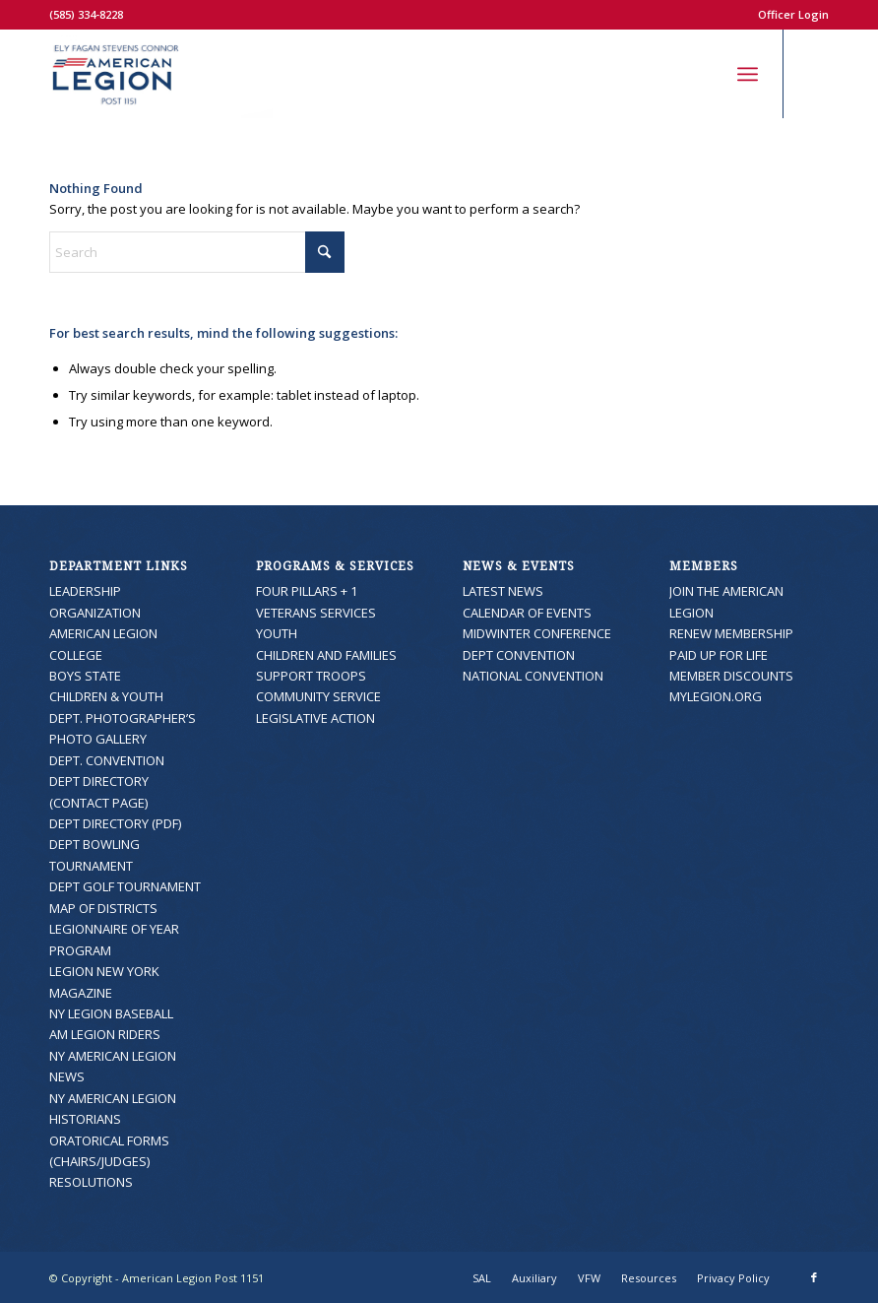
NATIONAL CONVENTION (533, 675)
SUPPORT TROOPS (311, 675)
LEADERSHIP (85, 591)
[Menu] (747, 73)
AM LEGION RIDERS (104, 1034)
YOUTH (276, 633)
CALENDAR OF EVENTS (527, 612)
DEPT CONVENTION (519, 655)
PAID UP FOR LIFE (718, 655)
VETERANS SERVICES (316, 612)
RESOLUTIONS (91, 1182)
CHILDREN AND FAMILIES (326, 655)
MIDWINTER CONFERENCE (537, 633)
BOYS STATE (85, 675)
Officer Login (793, 14)
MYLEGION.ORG (715, 696)
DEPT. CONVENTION (106, 760)
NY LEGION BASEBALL (111, 1013)
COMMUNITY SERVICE (318, 696)
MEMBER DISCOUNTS (731, 675)
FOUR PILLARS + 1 (306, 591)
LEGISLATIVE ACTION (315, 718)
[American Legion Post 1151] (161, 74)
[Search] (704, 74)
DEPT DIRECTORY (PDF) (115, 823)
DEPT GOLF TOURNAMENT (125, 886)
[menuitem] (788, 15)
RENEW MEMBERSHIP (731, 633)
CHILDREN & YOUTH (106, 696)
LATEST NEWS (503, 591)
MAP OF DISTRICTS (103, 908)
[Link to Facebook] (814, 74)
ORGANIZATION (95, 612)
